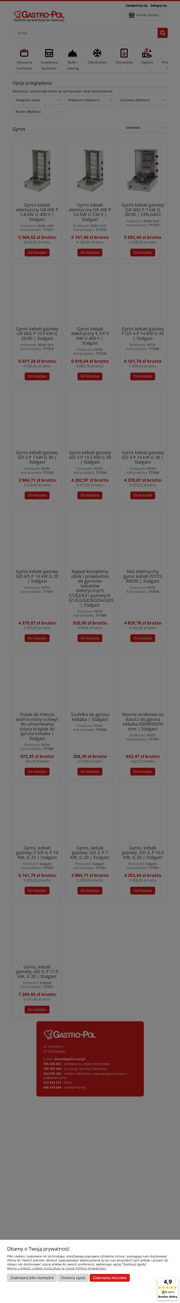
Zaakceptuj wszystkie (110, 1278)
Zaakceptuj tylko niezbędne (32, 1278)
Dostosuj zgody (73, 1278)
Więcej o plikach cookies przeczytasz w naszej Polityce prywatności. (57, 1268)
